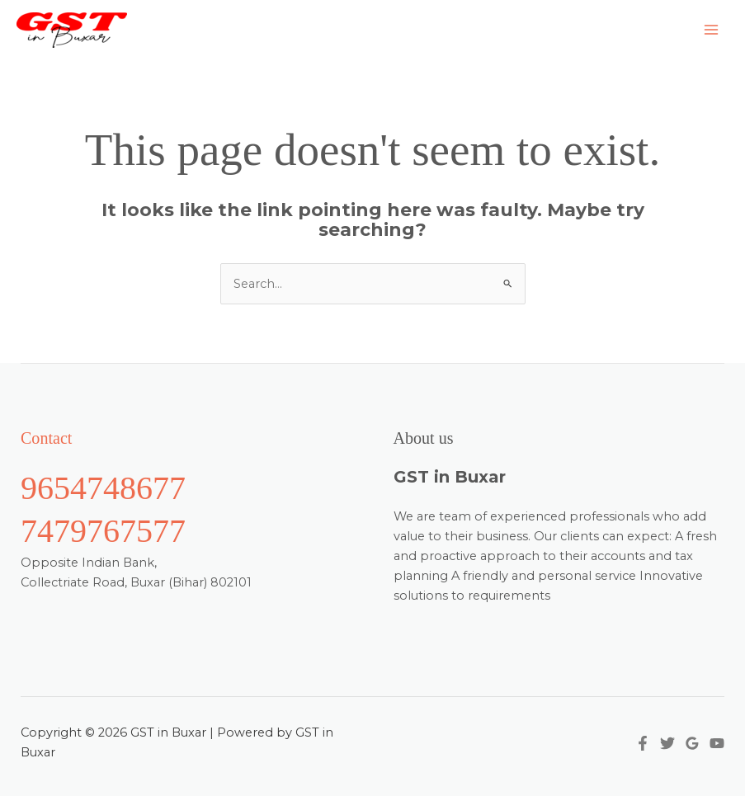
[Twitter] (667, 743)
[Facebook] (642, 743)
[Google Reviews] (692, 743)
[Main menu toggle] (711, 29)
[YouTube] (717, 743)
